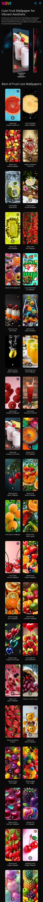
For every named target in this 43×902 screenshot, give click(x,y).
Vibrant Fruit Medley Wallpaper (12, 165)
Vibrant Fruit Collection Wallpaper (30, 617)
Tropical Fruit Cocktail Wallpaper (30, 206)
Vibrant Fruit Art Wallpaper (30, 823)
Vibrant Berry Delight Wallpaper (12, 864)
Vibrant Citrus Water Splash (30, 535)
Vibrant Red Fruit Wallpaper (30, 247)
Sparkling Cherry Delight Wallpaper (30, 864)
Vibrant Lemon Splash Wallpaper (12, 371)
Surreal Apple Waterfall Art (13, 206)
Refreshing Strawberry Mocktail (30, 412)
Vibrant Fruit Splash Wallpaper (30, 330)
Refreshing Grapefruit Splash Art (12, 124)
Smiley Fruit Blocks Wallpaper (30, 741)
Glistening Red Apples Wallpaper (12, 494)
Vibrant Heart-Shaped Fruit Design (12, 659)
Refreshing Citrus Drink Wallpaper (30, 371)
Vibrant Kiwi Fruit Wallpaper (13, 247)
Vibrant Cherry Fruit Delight (12, 782)
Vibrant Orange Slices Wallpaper (13, 617)
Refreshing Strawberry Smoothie (12, 453)
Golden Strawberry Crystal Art (30, 165)
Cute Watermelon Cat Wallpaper (30, 288)
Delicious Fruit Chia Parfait (12, 330)
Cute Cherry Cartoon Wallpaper (13, 576)
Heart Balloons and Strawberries (30, 659)
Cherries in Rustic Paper (30, 699)
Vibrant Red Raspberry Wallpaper (12, 412)
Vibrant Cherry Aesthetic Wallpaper (12, 823)
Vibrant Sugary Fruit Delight (30, 782)
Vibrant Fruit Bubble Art (12, 288)
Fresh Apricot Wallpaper (12, 534)
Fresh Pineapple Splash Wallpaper (30, 124)
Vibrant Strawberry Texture (13, 741)
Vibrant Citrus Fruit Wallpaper (30, 453)
